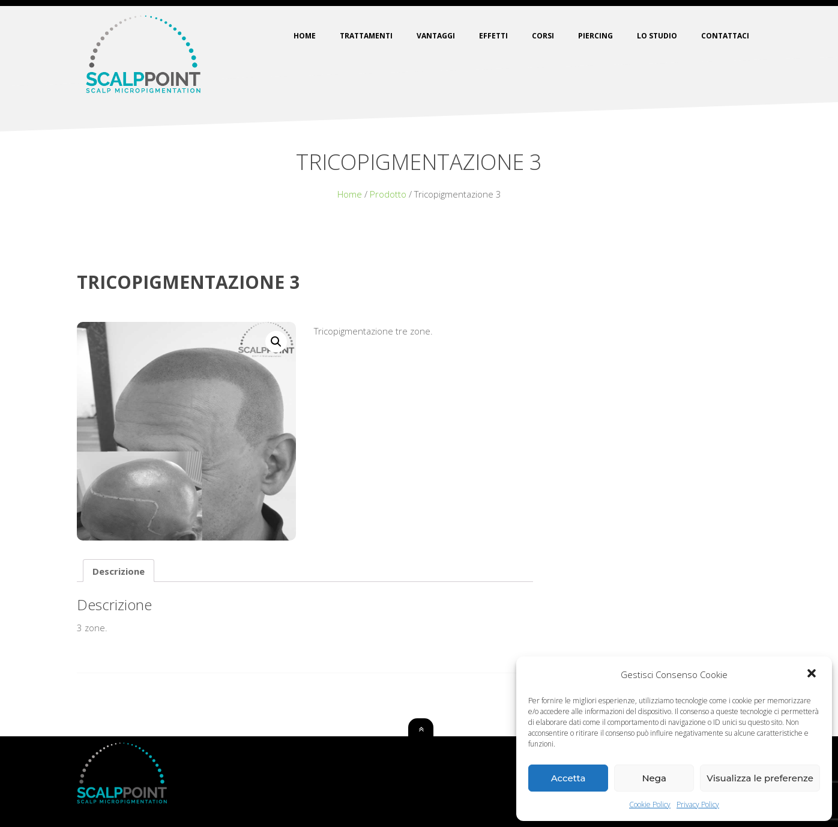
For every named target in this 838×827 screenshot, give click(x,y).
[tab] (118, 571)
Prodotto (388, 194)
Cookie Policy (650, 804)
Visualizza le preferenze (760, 778)
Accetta (568, 778)
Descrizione (118, 571)
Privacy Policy (698, 804)
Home (349, 194)
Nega (654, 778)
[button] (813, 674)
